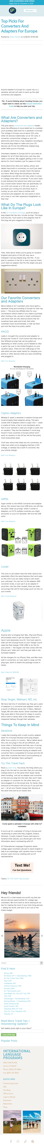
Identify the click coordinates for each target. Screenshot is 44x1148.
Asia (8, 975)
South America (11, 998)
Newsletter (7, 1098)
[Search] (41, 957)
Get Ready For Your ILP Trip (17, 988)
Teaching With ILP (13, 1003)
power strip (11, 762)
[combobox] (20, 957)
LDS (7, 991)
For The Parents (12, 986)
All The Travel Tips (14, 873)
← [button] (2, 931)
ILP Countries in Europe (15, 207)
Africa (8, 968)
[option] (22, 930)
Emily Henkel (15, 37)
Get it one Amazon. (9, 591)
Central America (12, 981)
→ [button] (42, 931)
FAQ (4, 1081)
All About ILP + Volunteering (17, 970)
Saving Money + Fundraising (17, 996)
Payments (7, 1095)
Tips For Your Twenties (15, 1006)
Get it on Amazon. (8, 356)
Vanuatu (8, 1008)
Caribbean (10, 978)
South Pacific (11, 1001)
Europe (26, 873)
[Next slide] (38, 1117)
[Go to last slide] (6, 1117)
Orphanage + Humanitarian (16, 993)
